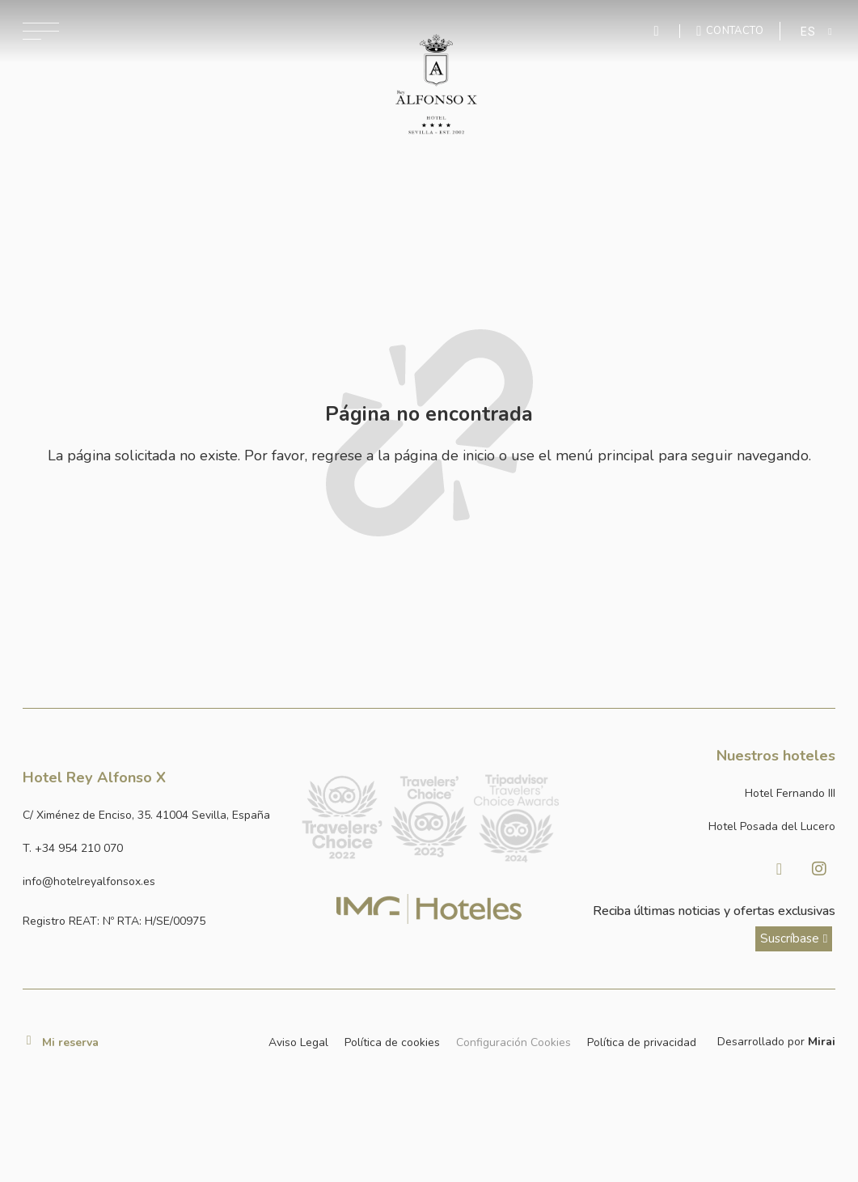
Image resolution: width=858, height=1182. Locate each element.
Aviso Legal (298, 1042)
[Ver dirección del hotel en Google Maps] (154, 815)
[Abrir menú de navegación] (41, 31)
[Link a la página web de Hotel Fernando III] (704, 794)
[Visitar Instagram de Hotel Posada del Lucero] (819, 869)
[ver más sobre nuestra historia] (794, 939)
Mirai (821, 1041)
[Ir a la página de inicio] (436, 85)
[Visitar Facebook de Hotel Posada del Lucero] (779, 869)
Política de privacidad (641, 1042)
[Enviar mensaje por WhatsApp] (659, 31)
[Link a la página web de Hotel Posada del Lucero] (704, 827)
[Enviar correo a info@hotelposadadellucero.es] (154, 882)
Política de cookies (392, 1042)
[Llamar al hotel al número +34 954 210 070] (154, 849)
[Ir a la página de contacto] (729, 31)
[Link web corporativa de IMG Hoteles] (429, 909)
